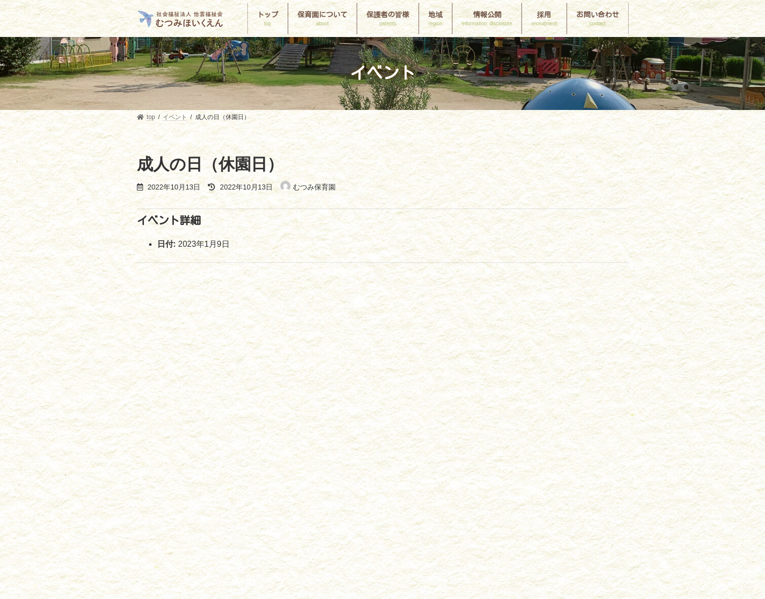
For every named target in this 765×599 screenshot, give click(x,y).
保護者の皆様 (357, 431)
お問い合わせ (301, 443)
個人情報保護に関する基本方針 (188, 443)
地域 (518, 431)
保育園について (195, 431)
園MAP (246, 431)
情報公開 (556, 431)
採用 (257, 443)
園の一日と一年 (297, 431)
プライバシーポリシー (370, 443)
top (150, 431)
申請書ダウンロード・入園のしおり (443, 431)
